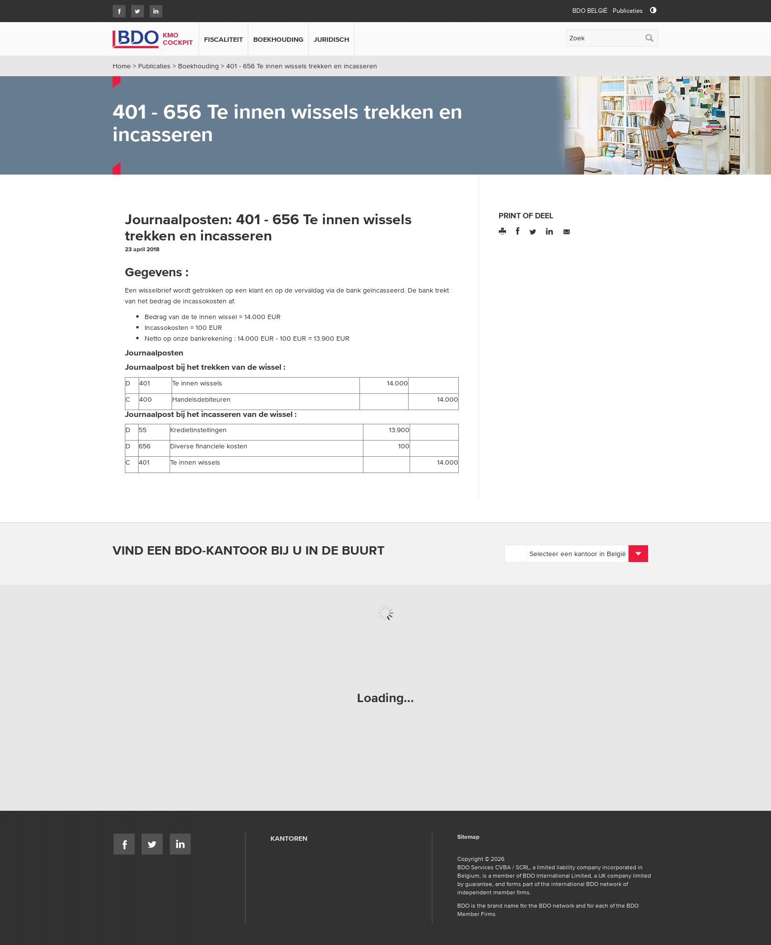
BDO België (589, 10)
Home (122, 66)
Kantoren (288, 838)
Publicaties (628, 10)
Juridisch (331, 39)
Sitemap (468, 837)
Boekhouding (278, 39)
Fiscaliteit (223, 39)
